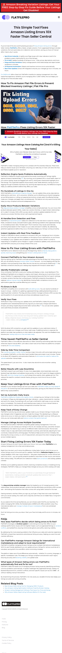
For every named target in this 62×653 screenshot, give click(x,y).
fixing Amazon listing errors (43, 46)
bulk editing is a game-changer (22, 193)
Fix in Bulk (8, 60)
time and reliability (14, 345)
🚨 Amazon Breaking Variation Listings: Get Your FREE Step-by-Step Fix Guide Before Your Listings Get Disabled (31, 7)
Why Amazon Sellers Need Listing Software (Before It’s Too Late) (25, 592)
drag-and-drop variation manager (14, 208)
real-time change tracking (15, 375)
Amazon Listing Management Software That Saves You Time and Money (27, 590)
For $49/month (6, 74)
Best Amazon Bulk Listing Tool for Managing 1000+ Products (24, 586)
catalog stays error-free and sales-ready (22, 334)
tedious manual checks (14, 280)
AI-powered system (15, 220)
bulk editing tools (34, 289)
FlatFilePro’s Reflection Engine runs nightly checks (17, 397)
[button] (58, 17)
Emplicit (24, 320)
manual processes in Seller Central (14, 352)
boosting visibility (21, 557)
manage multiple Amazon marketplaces (29, 506)
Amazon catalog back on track (37, 252)
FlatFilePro (13, 48)
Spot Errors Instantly (11, 56)
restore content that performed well (35, 418)
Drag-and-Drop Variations (13, 62)
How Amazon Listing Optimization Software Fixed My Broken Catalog (27, 588)
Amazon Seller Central (27, 261)
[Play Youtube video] (31, 107)
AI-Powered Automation (13, 66)
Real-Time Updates (11, 68)
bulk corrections (42, 458)
